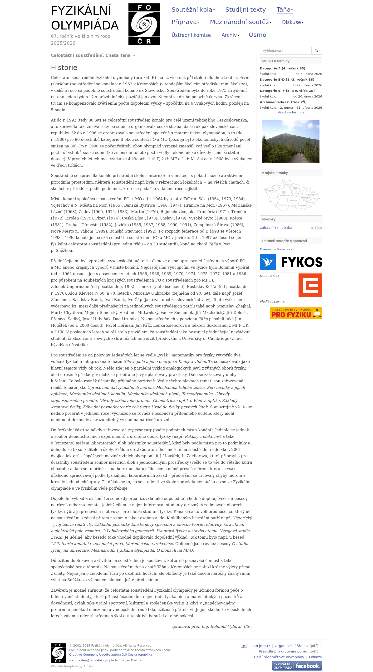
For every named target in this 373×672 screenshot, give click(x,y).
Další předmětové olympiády (279, 656)
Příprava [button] (185, 21)
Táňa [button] (285, 9)
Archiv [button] (230, 35)
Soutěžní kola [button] (193, 9)
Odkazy (315, 656)
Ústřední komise (191, 35)
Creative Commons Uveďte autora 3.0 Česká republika (110, 654)
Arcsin (88, 666)
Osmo (257, 34)
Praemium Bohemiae (276, 249)
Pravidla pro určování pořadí (283, 651)
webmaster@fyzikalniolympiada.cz (95, 660)
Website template (64, 666)
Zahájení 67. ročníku (276, 227)
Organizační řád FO (291, 646)
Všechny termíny (291, 112)
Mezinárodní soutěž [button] (240, 21)
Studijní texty (246, 9)
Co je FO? (261, 646)
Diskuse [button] (293, 22)
